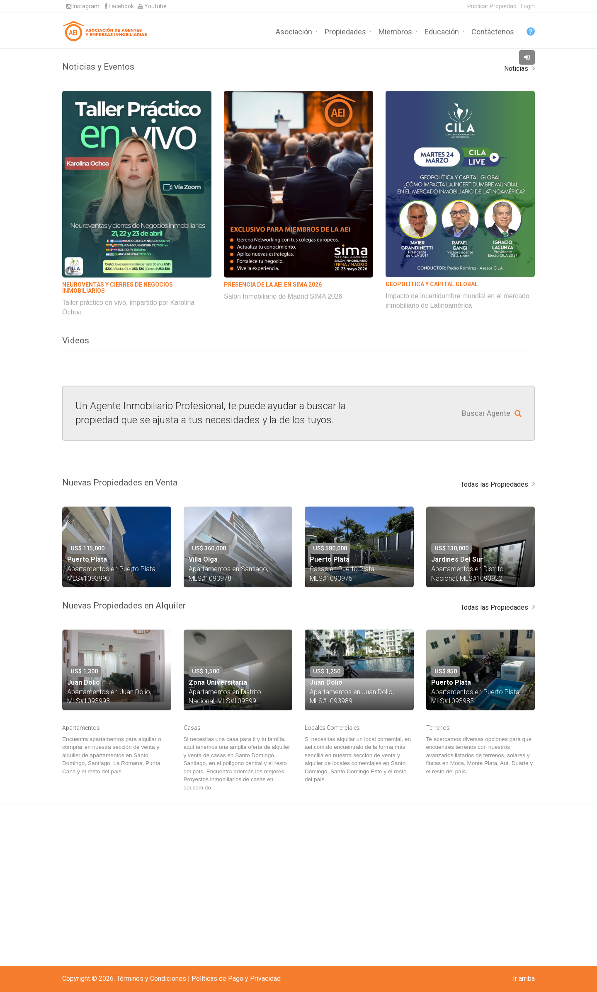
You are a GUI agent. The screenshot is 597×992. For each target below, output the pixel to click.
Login (528, 6)
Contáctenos (492, 31)
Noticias (516, 218)
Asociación (294, 31)
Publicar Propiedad (492, 6)
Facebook (119, 6)
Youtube (152, 6)
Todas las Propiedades (494, 633)
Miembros (395, 31)
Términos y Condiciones (151, 978)
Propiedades (345, 31)
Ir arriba (524, 978)
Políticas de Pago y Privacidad (236, 978)
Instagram (83, 6)
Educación (442, 31)
